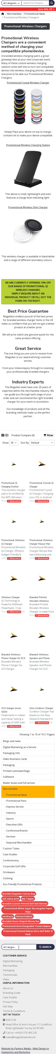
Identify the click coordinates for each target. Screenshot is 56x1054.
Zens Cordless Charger (41, 708)
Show (5, 442)
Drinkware (9, 872)
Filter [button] (48, 435)
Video (6, 979)
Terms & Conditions (14, 1011)
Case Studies (10, 854)
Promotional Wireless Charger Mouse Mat (41, 542)
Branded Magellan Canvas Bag (18, 893)
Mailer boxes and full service (19, 783)
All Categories (10, 3)
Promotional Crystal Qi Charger (41, 484)
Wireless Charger (10, 597)
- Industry (9, 812)
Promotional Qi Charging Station (10, 484)
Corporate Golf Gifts (14, 866)
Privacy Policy (10, 1002)
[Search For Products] (35, 3)
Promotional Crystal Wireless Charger (28, 82)
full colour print (10, 898)
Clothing (8, 878)
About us (8, 988)
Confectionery (11, 860)
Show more (14, 501)
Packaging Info (11, 753)
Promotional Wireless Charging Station (28, 145)
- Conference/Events (15, 830)
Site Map (8, 1006)
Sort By (25, 442)
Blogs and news (12, 741)
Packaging (9, 765)
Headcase (7, 916)
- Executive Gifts (13, 824)
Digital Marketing (13, 961)
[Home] (2, 13)
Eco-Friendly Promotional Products (22, 884)
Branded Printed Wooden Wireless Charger (39, 599)
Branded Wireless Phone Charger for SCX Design (13, 656)
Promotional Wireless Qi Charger (13, 542)
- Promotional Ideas (15, 795)
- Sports (8, 818)
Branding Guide (11, 992)
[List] (6, 435)
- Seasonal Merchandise (17, 842)
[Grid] (2, 435)
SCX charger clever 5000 (11, 710)
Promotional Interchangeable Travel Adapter (26, 926)
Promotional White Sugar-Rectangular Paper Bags (28, 910)
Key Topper (28, 898)
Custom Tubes (11, 848)
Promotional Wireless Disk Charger (28, 207)
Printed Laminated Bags (16, 771)
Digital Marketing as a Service (19, 747)
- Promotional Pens (14, 800)
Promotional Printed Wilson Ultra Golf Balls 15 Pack (28, 933)
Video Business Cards (15, 759)
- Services (9, 836)
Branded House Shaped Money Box (20, 921)
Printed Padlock (24, 916)
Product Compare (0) (23, 435)
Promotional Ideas (34, 13)
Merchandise (14, 13)
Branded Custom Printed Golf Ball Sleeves (24, 903)
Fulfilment (8, 776)
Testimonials (10, 974)
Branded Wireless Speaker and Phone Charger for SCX (39, 656)
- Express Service (13, 806)
